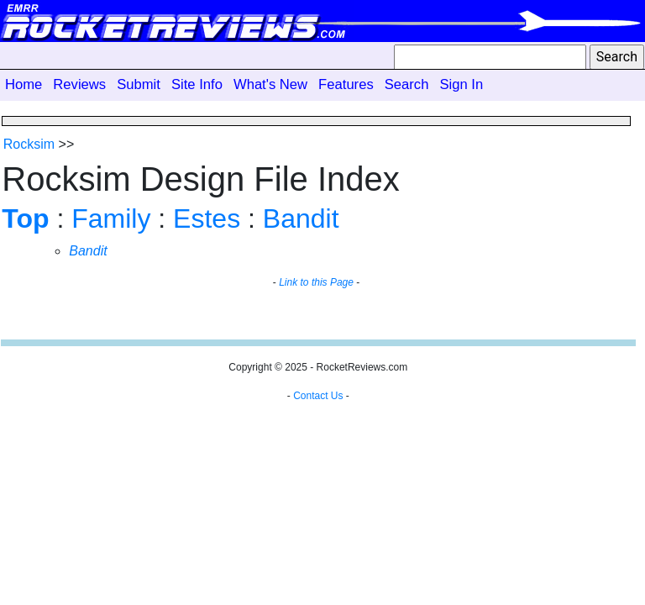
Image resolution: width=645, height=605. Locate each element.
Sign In (461, 84)
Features (346, 84)
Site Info (197, 84)
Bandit (301, 218)
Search (407, 84)
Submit (138, 84)
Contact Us (318, 396)
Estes (206, 218)
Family (110, 218)
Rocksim (29, 144)
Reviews (79, 84)
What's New (270, 84)
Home (23, 84)
